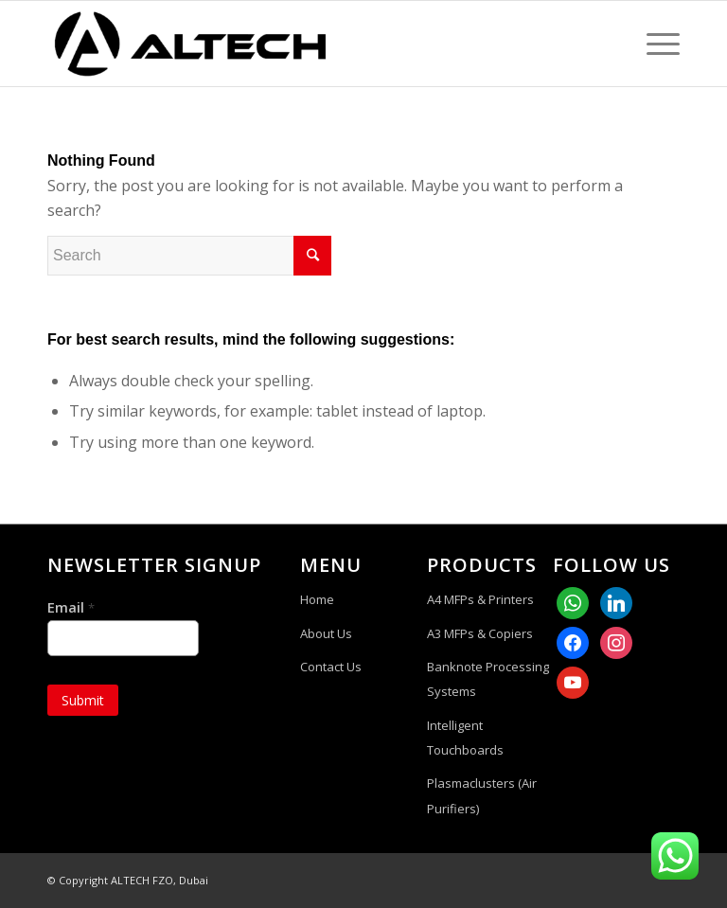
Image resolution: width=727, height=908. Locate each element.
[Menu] (654, 43)
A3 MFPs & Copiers (480, 633)
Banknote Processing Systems (488, 679)
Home (317, 599)
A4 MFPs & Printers (480, 599)
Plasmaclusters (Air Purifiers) (482, 795)
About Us (326, 633)
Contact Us (331, 666)
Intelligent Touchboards (465, 737)
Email (71, 607)
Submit (83, 700)
